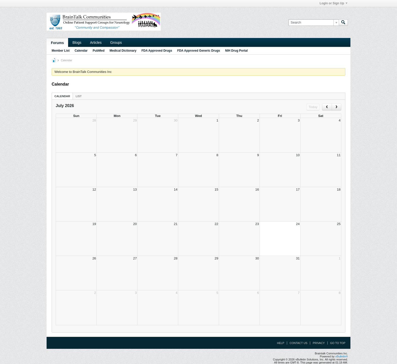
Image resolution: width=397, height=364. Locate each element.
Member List (61, 50)
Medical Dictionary (123, 50)
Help (280, 343)
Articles (96, 43)
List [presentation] (79, 96)
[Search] (313, 22)
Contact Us (299, 343)
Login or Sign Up (333, 3)
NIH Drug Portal (236, 50)
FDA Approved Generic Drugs (198, 50)
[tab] (62, 96)
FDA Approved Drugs (157, 50)
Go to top (337, 343)
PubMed (99, 50)
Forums (57, 43)
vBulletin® (341, 356)
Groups (116, 43)
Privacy (319, 343)
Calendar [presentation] (62, 96)
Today (313, 107)
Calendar (81, 50)
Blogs (76, 43)
